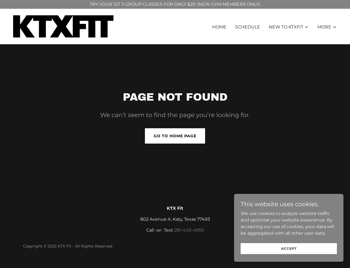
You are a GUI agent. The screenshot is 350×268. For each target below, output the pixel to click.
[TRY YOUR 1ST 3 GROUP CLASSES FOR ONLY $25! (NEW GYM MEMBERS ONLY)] (175, 4)
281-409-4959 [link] (189, 230)
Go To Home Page (175, 135)
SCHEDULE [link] (247, 27)
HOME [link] (219, 27)
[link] (63, 26)
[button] (289, 27)
